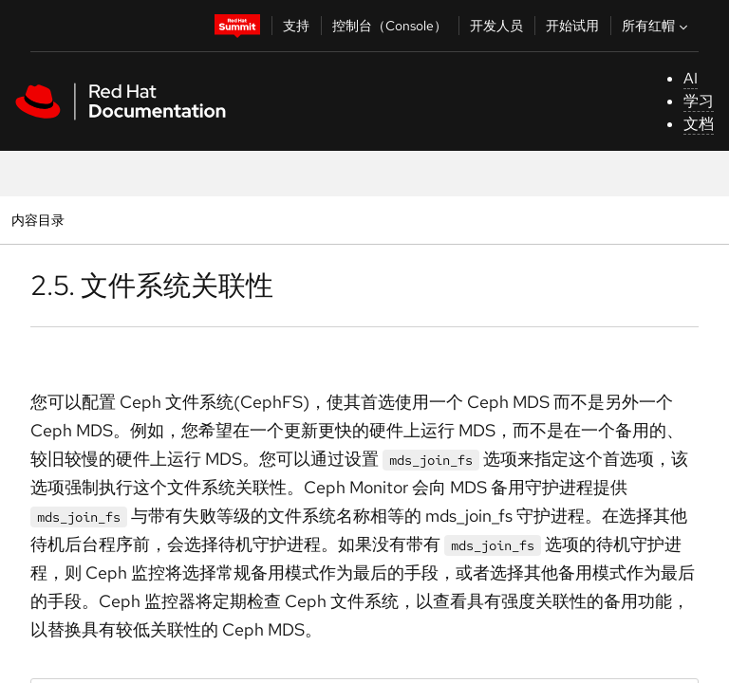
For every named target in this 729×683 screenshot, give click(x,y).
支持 (296, 25)
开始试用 (572, 25)
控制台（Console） (389, 25)
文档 (698, 124)
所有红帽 (657, 25)
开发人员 (496, 25)
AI (690, 78)
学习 (698, 101)
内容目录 (37, 220)
